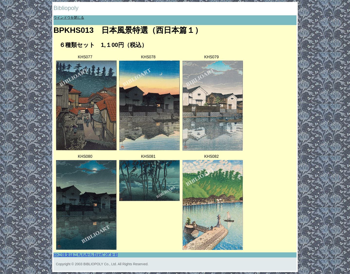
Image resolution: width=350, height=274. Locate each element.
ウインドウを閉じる (68, 17)
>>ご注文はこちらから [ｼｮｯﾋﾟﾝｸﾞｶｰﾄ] (85, 255)
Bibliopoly (66, 8)
